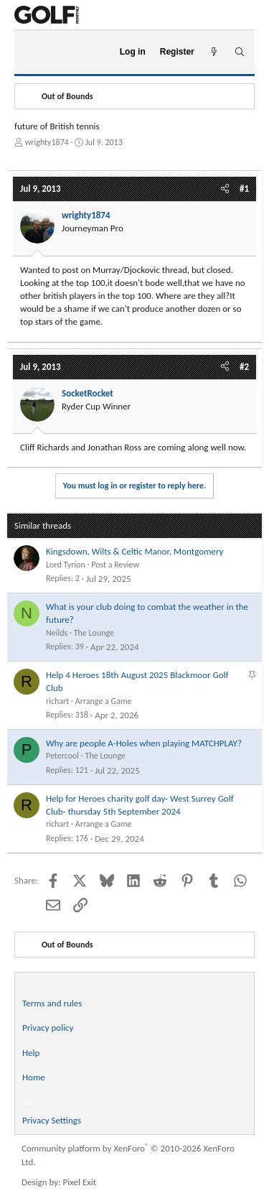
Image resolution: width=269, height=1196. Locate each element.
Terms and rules (52, 1003)
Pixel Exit (80, 1182)
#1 (244, 188)
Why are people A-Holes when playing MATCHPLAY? (144, 743)
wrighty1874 (47, 142)
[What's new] (214, 52)
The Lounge (94, 633)
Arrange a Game (103, 701)
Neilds (56, 633)
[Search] (239, 52)
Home (33, 1077)
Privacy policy (48, 1027)
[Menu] (31, 52)
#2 (244, 366)
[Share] (225, 189)
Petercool (62, 756)
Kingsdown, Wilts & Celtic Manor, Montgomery (134, 551)
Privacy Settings (51, 1120)
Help (30, 1052)
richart (57, 701)
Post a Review (115, 565)
